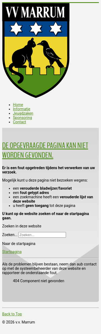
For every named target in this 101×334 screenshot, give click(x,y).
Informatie (21, 109)
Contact (19, 122)
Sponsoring (22, 117)
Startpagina (12, 252)
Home (18, 105)
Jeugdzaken (23, 113)
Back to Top (12, 314)
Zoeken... (10, 235)
